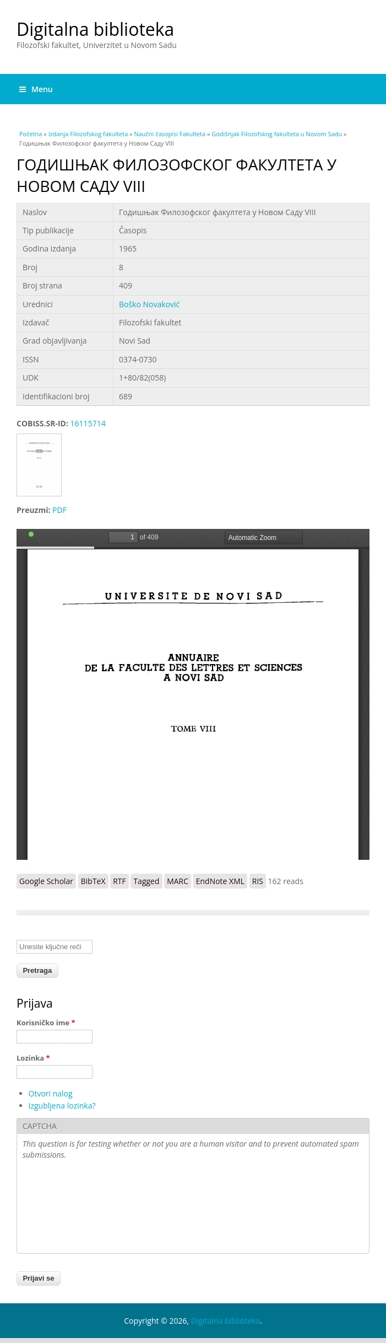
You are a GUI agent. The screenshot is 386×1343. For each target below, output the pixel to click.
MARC (177, 881)
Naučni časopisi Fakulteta (169, 134)
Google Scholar (46, 881)
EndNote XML (220, 881)
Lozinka (33, 1058)
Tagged (146, 881)
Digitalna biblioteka (95, 29)
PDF (59, 510)
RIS (257, 881)
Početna (30, 134)
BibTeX (93, 881)
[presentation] (68, 1208)
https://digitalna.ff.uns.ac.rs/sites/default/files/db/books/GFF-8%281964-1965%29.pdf (193, 694)
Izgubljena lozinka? (62, 1105)
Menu (36, 89)
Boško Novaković (149, 304)
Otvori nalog (51, 1093)
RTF (119, 881)
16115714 (88, 423)
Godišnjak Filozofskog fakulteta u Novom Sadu (276, 134)
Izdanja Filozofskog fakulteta (88, 134)
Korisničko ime (46, 1023)
